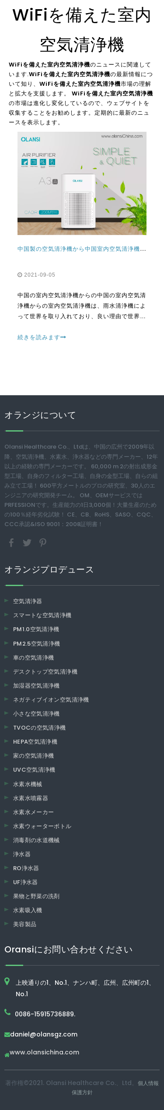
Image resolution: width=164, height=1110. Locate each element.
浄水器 (22, 854)
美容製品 (24, 924)
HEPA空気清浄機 (35, 742)
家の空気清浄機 (33, 756)
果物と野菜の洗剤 (36, 896)
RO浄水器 (26, 868)
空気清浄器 (27, 601)
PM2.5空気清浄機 (36, 643)
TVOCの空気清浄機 (39, 728)
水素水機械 (27, 784)
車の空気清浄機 (33, 657)
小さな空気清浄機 (36, 714)
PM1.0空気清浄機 (36, 629)
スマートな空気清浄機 (42, 615)
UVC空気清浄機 (34, 770)
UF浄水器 (25, 882)
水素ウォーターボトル (42, 826)
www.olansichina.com (44, 1053)
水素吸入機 (27, 910)
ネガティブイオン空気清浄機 (51, 700)
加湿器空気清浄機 (36, 685)
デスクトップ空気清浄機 (45, 671)
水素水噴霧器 (30, 798)
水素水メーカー (33, 812)
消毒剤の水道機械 (36, 840)
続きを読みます (41, 337)
